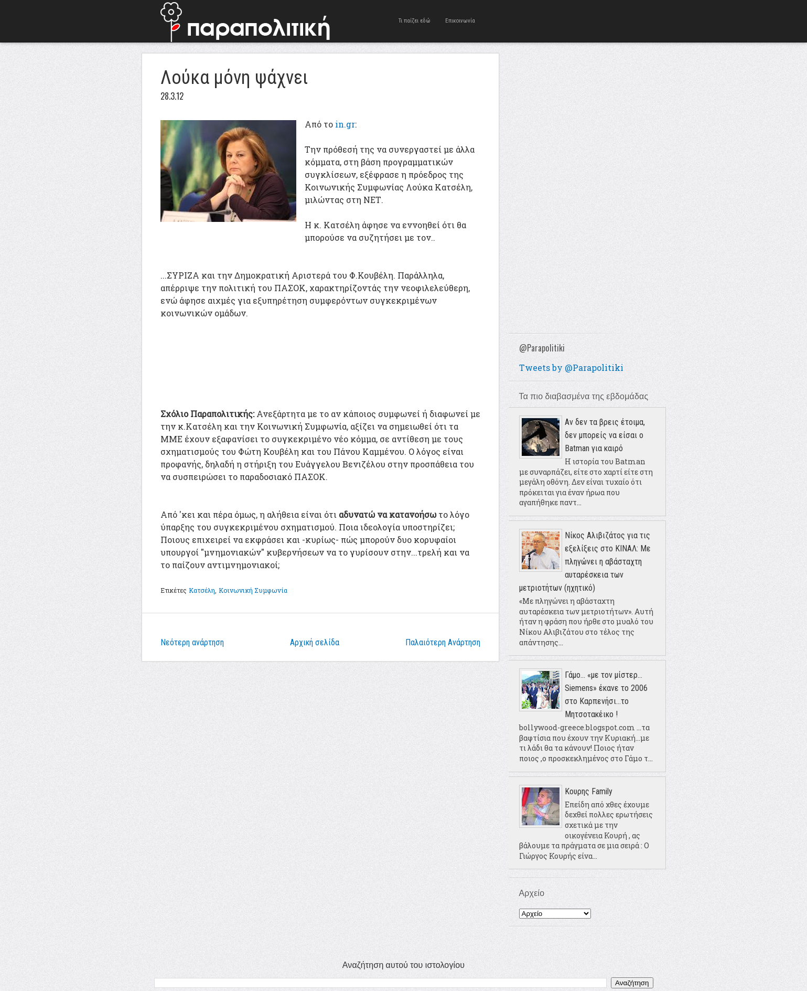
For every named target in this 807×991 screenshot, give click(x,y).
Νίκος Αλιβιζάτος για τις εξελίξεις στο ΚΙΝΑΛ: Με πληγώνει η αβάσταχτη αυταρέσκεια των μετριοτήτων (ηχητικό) (585, 561)
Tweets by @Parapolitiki (571, 367)
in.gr (345, 124)
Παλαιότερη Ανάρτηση (442, 642)
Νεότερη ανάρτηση (192, 642)
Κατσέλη (202, 590)
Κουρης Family (588, 791)
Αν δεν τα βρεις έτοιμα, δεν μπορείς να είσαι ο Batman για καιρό (605, 435)
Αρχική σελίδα (314, 642)
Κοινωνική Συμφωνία (253, 590)
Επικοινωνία (460, 20)
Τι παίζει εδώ (415, 20)
